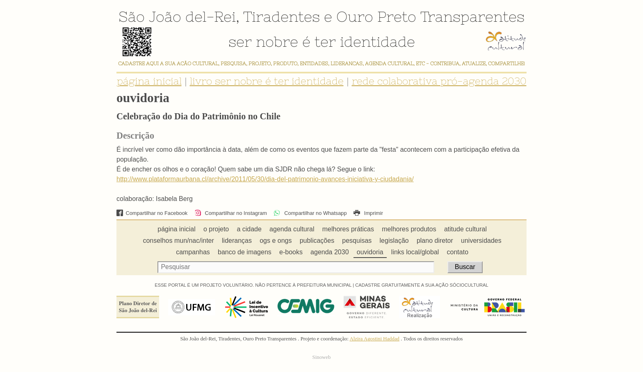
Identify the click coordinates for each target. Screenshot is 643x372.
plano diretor (435, 240)
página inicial (149, 81)
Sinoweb (321, 357)
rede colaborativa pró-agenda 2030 (439, 81)
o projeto (216, 229)
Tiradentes (281, 16)
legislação (394, 240)
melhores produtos (409, 229)
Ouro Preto (376, 16)
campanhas (193, 252)
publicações (317, 240)
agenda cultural (291, 229)
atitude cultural (465, 229)
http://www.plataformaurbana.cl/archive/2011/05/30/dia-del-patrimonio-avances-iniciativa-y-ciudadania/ (265, 179)
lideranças (237, 240)
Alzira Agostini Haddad (374, 339)
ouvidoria (370, 252)
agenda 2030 (329, 252)
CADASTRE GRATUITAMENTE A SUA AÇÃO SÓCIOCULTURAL (421, 285)
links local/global (415, 252)
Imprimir (368, 213)
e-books (291, 252)
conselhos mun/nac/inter (178, 240)
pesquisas (357, 240)
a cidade (249, 229)
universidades (481, 240)
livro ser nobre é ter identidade (267, 81)
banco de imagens (244, 252)
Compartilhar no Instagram (230, 213)
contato (457, 252)
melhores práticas (348, 229)
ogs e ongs (276, 240)
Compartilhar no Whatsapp (310, 213)
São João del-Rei (177, 16)
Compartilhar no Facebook (151, 213)
